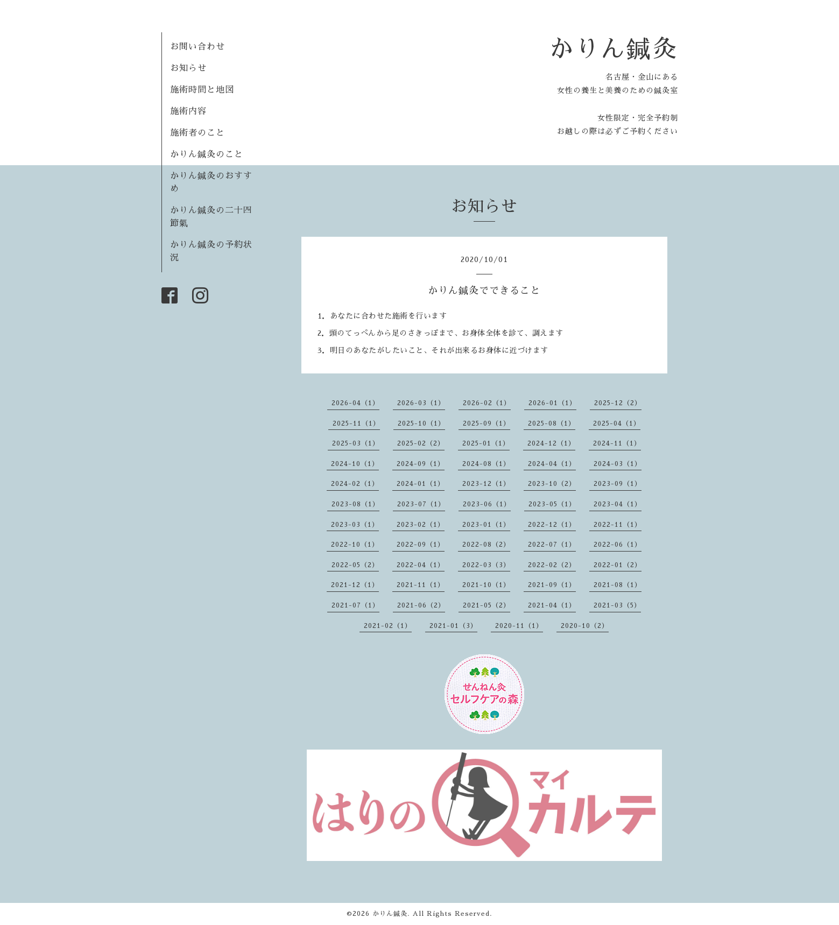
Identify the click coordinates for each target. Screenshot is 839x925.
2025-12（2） (617, 403)
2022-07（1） (552, 544)
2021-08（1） (617, 585)
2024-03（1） (617, 464)
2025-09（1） (486, 423)
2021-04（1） (552, 605)
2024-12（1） (551, 443)
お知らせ (188, 68)
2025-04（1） (616, 423)
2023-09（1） (617, 484)
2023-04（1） (617, 504)
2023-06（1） (487, 504)
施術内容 (188, 111)
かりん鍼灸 (613, 49)
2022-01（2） (617, 565)
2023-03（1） (355, 524)
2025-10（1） (421, 423)
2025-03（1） (355, 443)
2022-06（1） (617, 544)
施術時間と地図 (202, 90)
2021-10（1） (486, 585)
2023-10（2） (552, 484)
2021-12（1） (355, 585)
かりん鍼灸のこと (206, 154)
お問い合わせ (197, 47)
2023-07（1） (421, 504)
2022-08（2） (486, 544)
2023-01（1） (486, 524)
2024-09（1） (421, 464)
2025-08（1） (551, 423)
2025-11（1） (356, 423)
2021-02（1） (388, 626)
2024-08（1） (486, 464)
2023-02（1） (421, 524)
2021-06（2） (421, 605)
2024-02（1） (355, 484)
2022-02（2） (552, 565)
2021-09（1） (552, 585)
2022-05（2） (355, 565)
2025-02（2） (421, 443)
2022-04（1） (421, 565)
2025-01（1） (486, 443)
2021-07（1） (355, 605)
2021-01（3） (453, 626)
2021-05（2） (486, 605)
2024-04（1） (552, 464)
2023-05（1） (552, 504)
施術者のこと (197, 133)
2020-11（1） (519, 626)
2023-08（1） (355, 504)
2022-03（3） (486, 565)
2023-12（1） (486, 484)
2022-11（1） (617, 524)
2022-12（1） (552, 524)
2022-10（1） (355, 544)
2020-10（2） (585, 626)
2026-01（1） (552, 403)
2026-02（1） (487, 403)
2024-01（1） (421, 484)
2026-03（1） (421, 403)
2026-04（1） (355, 403)
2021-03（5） (617, 605)
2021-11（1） (421, 585)
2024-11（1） (617, 443)
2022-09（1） (421, 544)
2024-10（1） (355, 464)
